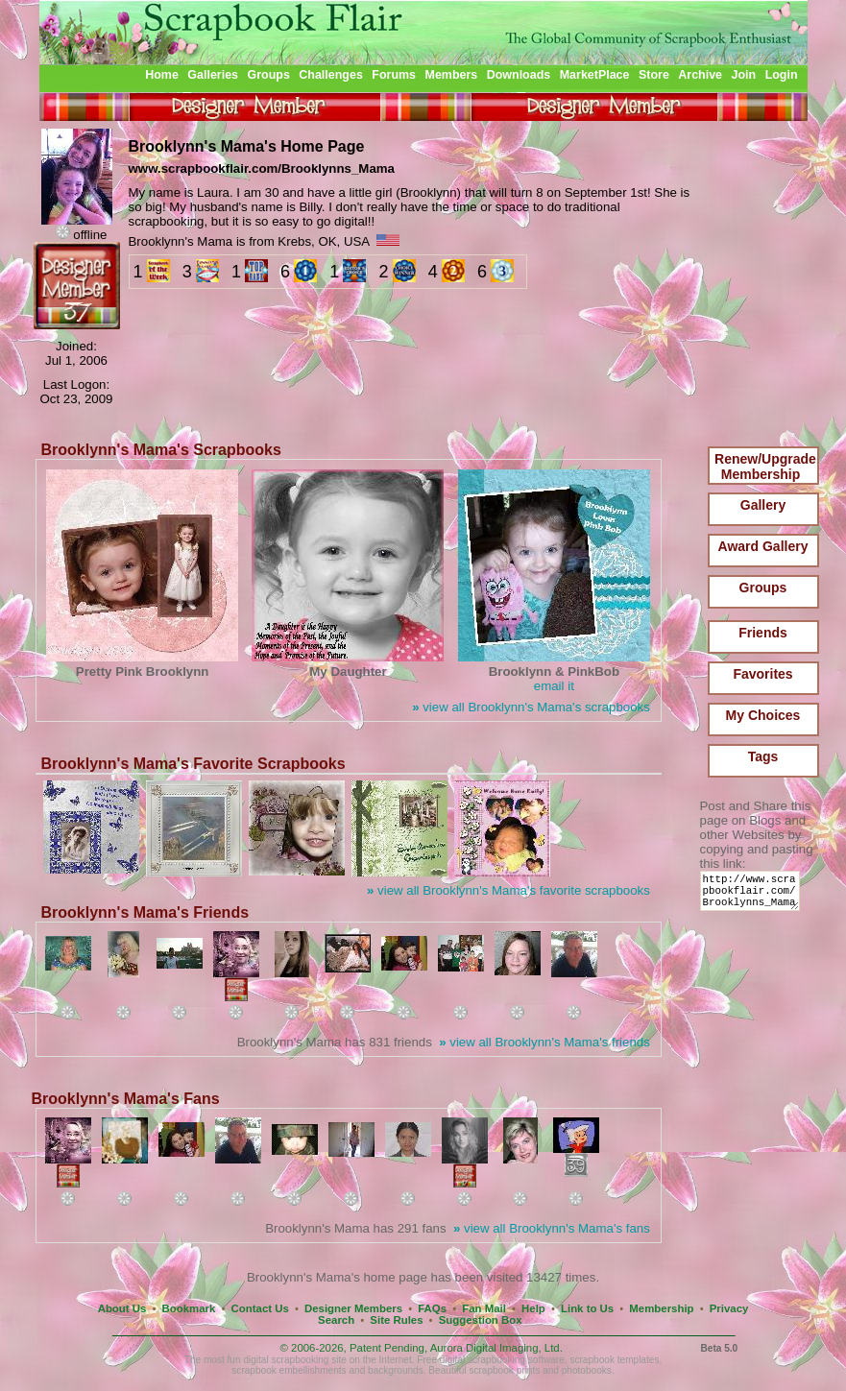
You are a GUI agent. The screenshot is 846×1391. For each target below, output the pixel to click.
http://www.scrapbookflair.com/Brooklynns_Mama (753, 895)
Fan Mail (484, 1308)
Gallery (763, 505)
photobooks (587, 1370)
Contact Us (260, 1308)
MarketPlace (595, 75)
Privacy (729, 1308)
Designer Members (353, 1308)
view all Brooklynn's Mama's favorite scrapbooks (508, 890)
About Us (122, 1308)
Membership (661, 1308)
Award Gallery (763, 546)
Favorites (762, 674)
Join (744, 75)
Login (781, 75)
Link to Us (587, 1308)
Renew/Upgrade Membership (765, 466)
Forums (394, 75)
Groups (268, 75)
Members (451, 75)
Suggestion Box (480, 1320)
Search (336, 1320)
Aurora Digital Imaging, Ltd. (496, 1348)
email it (554, 686)
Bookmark (189, 1308)
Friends (762, 632)
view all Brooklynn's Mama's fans (551, 1228)
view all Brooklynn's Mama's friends (544, 1042)
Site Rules (396, 1320)
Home (162, 75)
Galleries (212, 75)
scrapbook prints (504, 1370)
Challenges (331, 75)
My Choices (763, 715)
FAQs (432, 1308)
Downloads (519, 75)
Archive (700, 75)
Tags (763, 756)
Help (533, 1308)
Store (654, 75)
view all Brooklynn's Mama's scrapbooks (531, 707)
